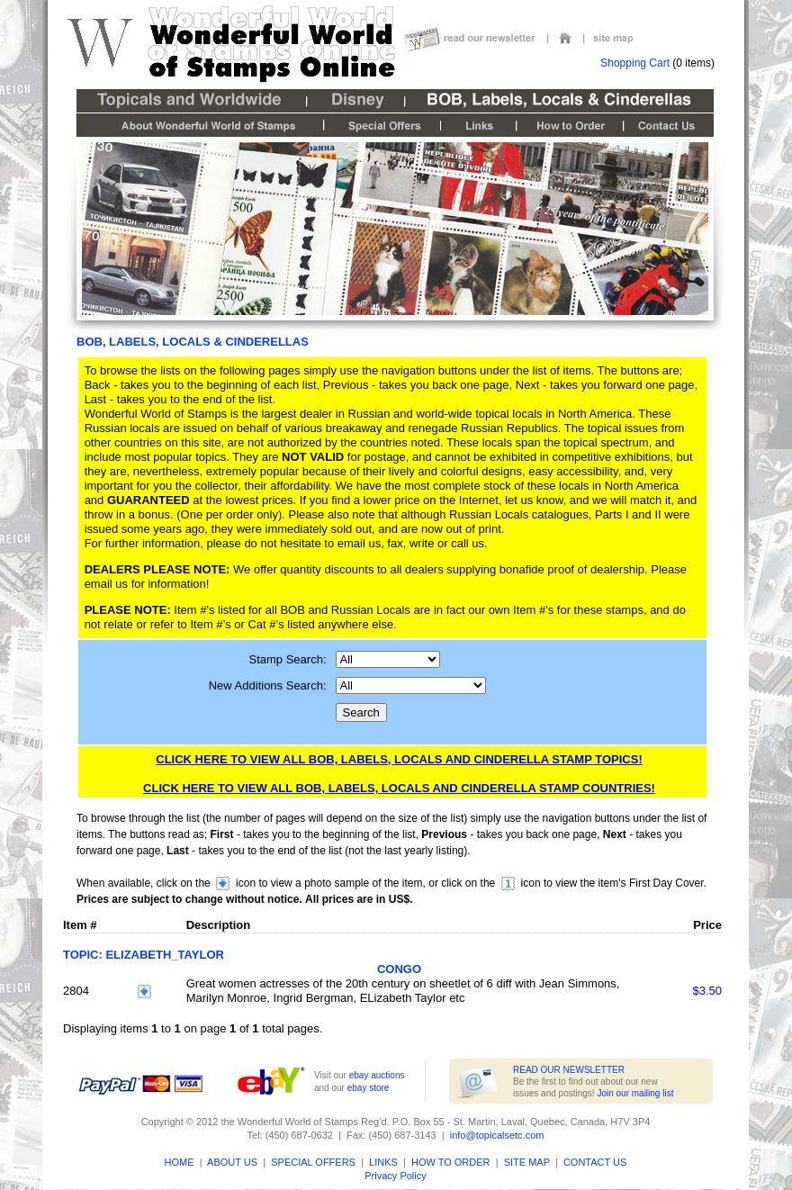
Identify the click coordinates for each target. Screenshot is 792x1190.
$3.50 (707, 990)
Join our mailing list (635, 1093)
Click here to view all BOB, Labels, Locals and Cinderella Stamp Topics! (399, 759)
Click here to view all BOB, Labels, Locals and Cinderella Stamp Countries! (399, 788)
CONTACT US (595, 1162)
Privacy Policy (395, 1175)
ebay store (368, 1088)
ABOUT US (232, 1162)
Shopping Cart (635, 63)
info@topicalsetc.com (497, 1135)
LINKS (383, 1162)
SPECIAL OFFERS (313, 1162)
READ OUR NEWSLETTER (569, 1070)
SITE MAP (527, 1162)
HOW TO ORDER (449, 1162)
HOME (179, 1162)
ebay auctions (377, 1075)
